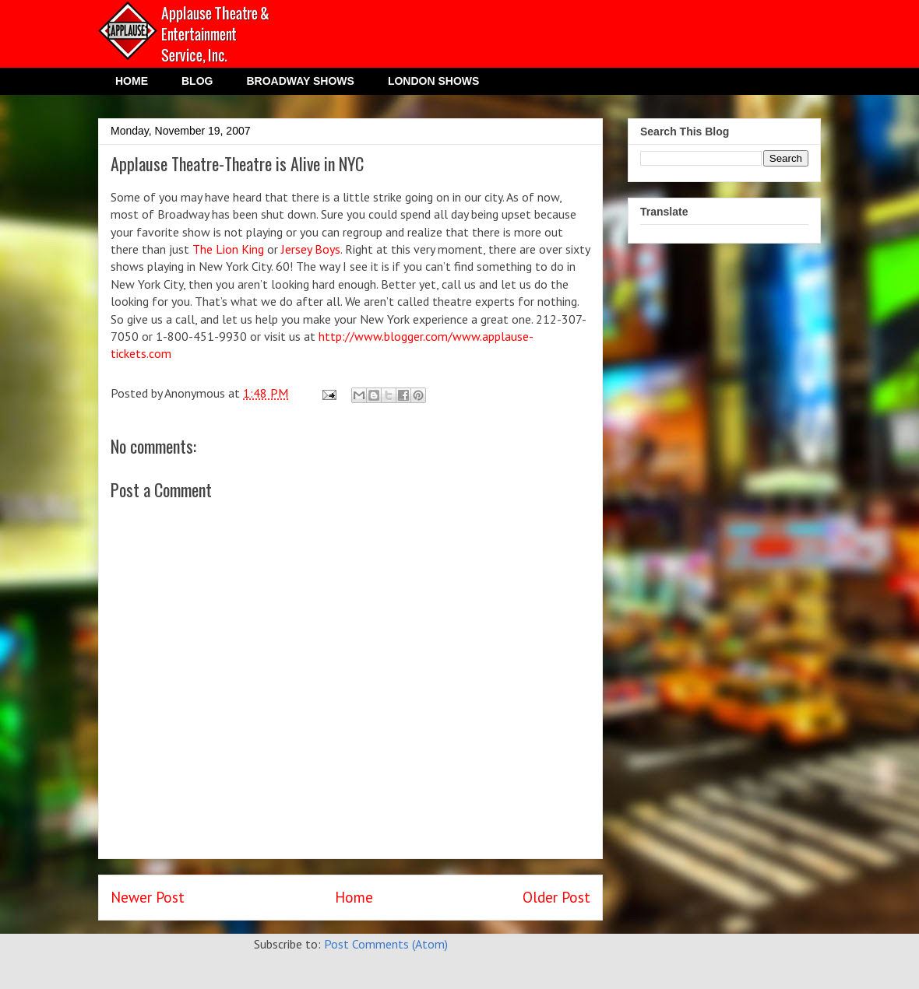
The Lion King (228, 249)
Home (354, 897)
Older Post (556, 897)
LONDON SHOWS (433, 81)
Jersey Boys (310, 249)
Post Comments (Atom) (386, 944)
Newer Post (148, 897)
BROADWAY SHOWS (300, 81)
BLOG (197, 81)
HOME (131, 81)
